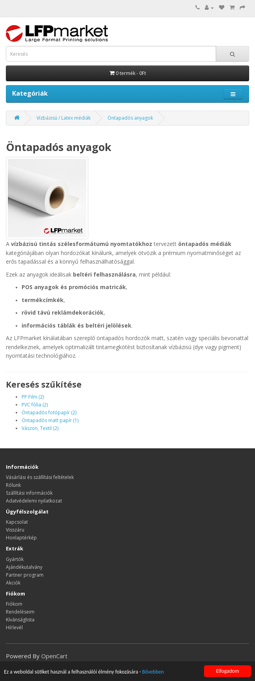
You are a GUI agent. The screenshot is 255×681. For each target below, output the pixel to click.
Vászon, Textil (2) (40, 428)
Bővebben (153, 672)
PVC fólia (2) (35, 404)
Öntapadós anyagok (130, 118)
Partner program (25, 575)
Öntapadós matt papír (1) (50, 420)
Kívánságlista (20, 619)
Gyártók (15, 559)
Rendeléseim (20, 611)
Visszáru (15, 529)
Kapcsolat (17, 522)
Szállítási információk (29, 493)
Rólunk (13, 485)
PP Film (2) (33, 396)
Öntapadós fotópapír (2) (49, 412)
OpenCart (54, 656)
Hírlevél (14, 627)
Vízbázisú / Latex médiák (63, 118)
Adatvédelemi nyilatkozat (34, 500)
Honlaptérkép (21, 537)
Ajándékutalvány (24, 567)
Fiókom (14, 604)
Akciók (13, 582)
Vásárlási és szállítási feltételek (40, 477)
